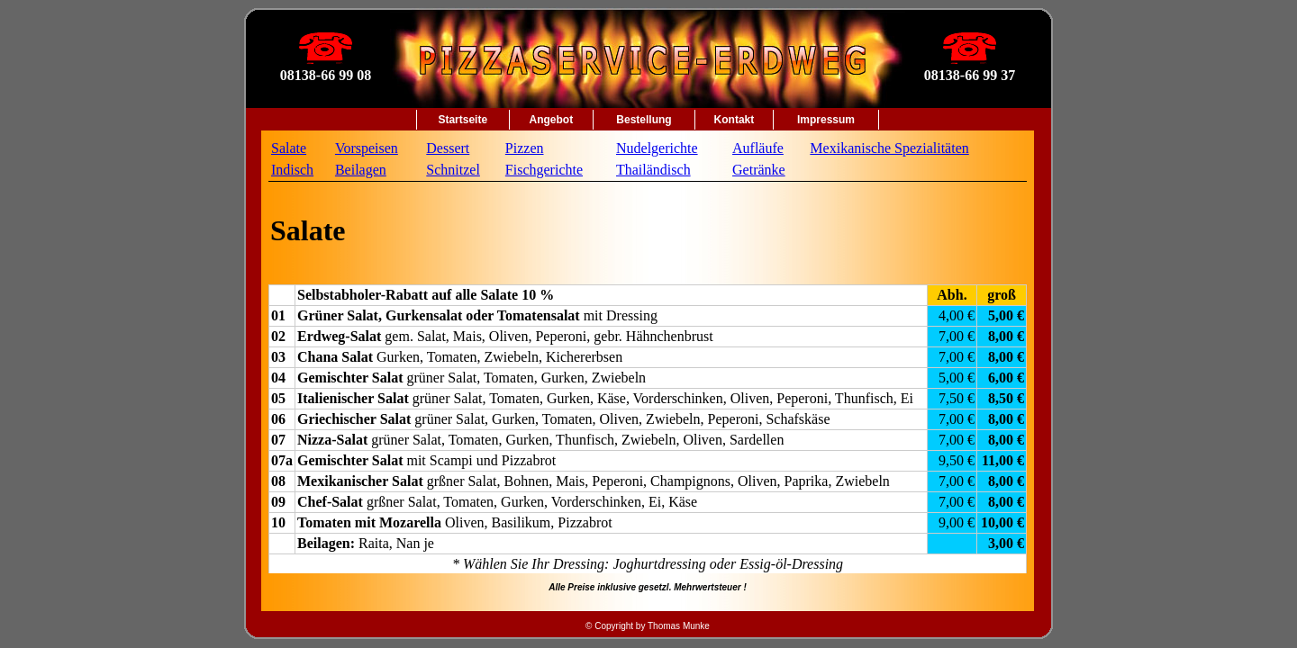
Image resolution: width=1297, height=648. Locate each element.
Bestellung (643, 119)
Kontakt (734, 119)
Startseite (462, 119)
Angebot (552, 119)
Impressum (826, 119)
